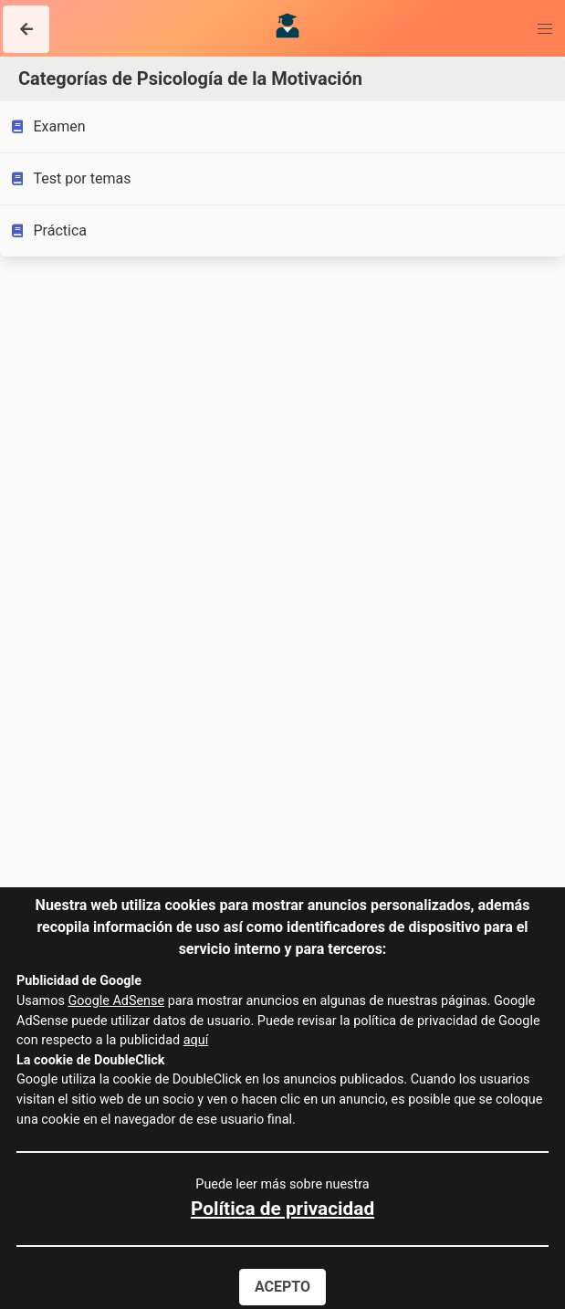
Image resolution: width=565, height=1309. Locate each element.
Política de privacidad (282, 1209)
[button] (26, 29)
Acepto (282, 1286)
